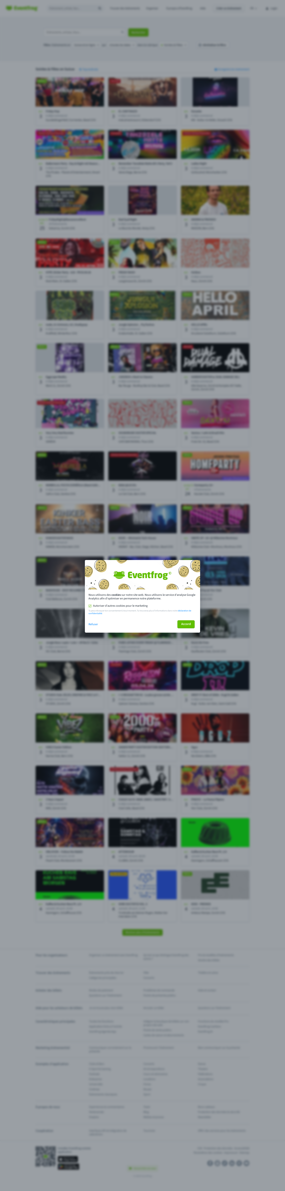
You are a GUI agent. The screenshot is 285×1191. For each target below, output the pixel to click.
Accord (186, 624)
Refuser (93, 624)
